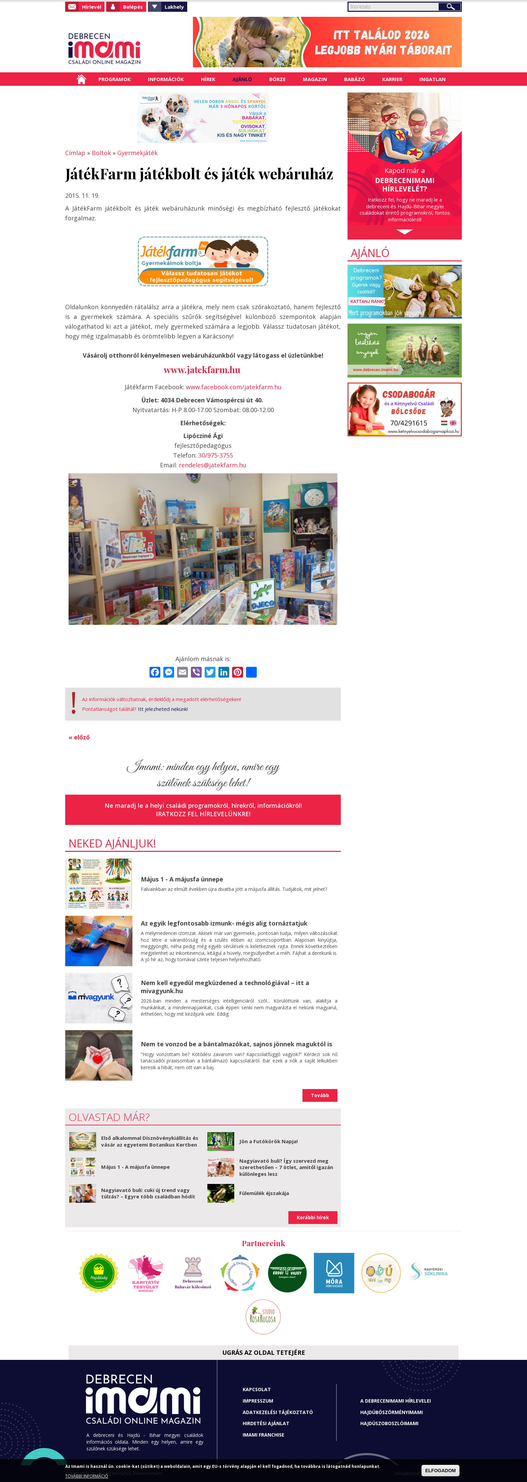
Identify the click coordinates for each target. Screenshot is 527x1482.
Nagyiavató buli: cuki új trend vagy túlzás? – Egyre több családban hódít (148, 1193)
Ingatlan (432, 79)
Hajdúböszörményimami (391, 1412)
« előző (79, 737)
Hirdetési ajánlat (266, 1423)
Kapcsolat (257, 1389)
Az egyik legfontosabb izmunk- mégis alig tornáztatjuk (224, 923)
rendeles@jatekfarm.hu (212, 465)
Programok (114, 79)
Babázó (354, 79)
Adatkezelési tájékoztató (278, 1412)
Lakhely (174, 6)
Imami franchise (263, 1435)
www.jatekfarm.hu (202, 369)
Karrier (392, 79)
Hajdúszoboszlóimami (389, 1423)
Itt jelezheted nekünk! (163, 709)
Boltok (101, 153)
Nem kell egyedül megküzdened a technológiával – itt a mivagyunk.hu (225, 987)
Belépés (133, 6)
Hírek (208, 79)
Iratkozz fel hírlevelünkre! (203, 814)
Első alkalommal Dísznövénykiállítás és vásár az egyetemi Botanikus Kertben (149, 1141)
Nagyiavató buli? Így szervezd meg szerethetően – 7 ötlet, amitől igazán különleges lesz (286, 1167)
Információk (166, 79)
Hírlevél (91, 6)
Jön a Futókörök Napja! (268, 1141)
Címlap (81, 79)
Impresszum (258, 1401)
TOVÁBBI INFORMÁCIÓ (86, 1476)
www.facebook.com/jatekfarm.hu (234, 387)
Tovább (320, 1095)
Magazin (315, 79)
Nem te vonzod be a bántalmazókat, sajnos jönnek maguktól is (236, 1044)
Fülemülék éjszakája (264, 1193)
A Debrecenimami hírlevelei (395, 1401)
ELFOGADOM (440, 1470)
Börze (277, 79)
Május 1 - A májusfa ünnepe (182, 879)
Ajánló (242, 79)
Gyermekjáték (137, 153)
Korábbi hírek (313, 1217)
